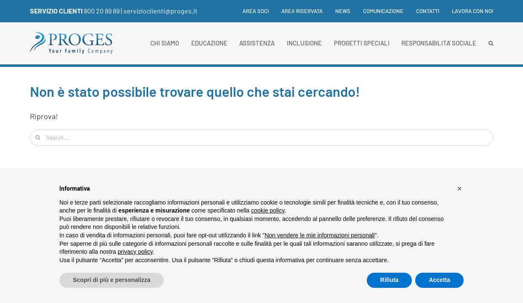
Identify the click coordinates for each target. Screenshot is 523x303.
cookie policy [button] (267, 210)
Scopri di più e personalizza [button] (111, 279)
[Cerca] (38, 138)
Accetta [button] (439, 279)
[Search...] (261, 138)
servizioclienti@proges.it (160, 11)
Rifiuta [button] (389, 279)
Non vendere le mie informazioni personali (319, 235)
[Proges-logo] (71, 36)
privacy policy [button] (135, 251)
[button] (490, 43)
